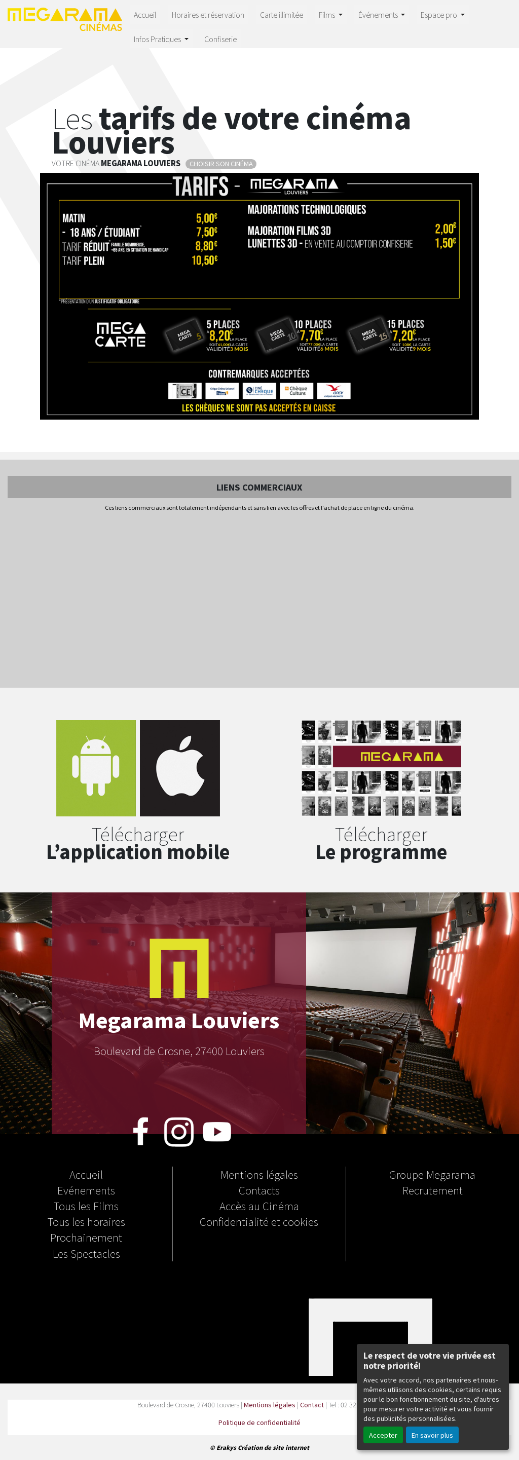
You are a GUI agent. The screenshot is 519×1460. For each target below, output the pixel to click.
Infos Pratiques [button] (158, 38)
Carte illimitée (281, 14)
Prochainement (86, 1237)
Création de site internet (273, 1447)
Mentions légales (259, 1174)
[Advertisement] (259, 600)
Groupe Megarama (432, 1174)
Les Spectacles (86, 1253)
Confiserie (220, 38)
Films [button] (328, 14)
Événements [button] (378, 14)
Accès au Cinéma (259, 1205)
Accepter (383, 1435)
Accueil (145, 14)
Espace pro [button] (440, 14)
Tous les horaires (86, 1221)
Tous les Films (86, 1205)
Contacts (259, 1189)
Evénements (86, 1189)
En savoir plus (432, 1435)
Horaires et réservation (208, 14)
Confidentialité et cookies (259, 1221)
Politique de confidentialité (259, 1422)
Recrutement (432, 1189)
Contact (312, 1404)
